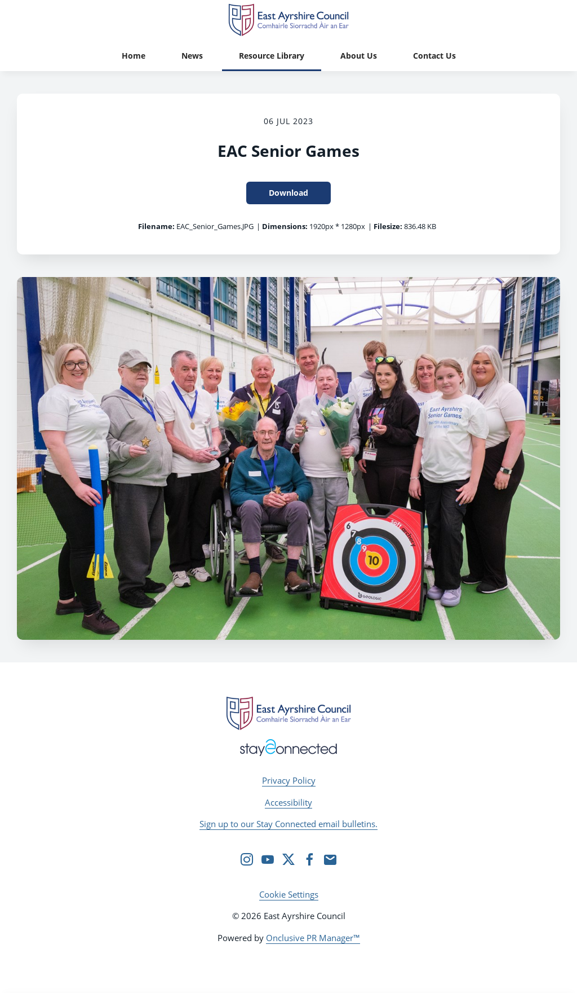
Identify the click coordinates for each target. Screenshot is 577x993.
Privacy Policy (289, 780)
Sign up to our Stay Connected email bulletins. (288, 823)
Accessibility (288, 802)
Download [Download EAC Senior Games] (288, 192)
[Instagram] (247, 859)
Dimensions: (285, 226)
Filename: (156, 226)
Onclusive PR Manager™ (313, 937)
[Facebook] (309, 859)
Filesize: (388, 226)
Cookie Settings (288, 894)
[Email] (330, 859)
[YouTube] (267, 859)
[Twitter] (288, 859)
